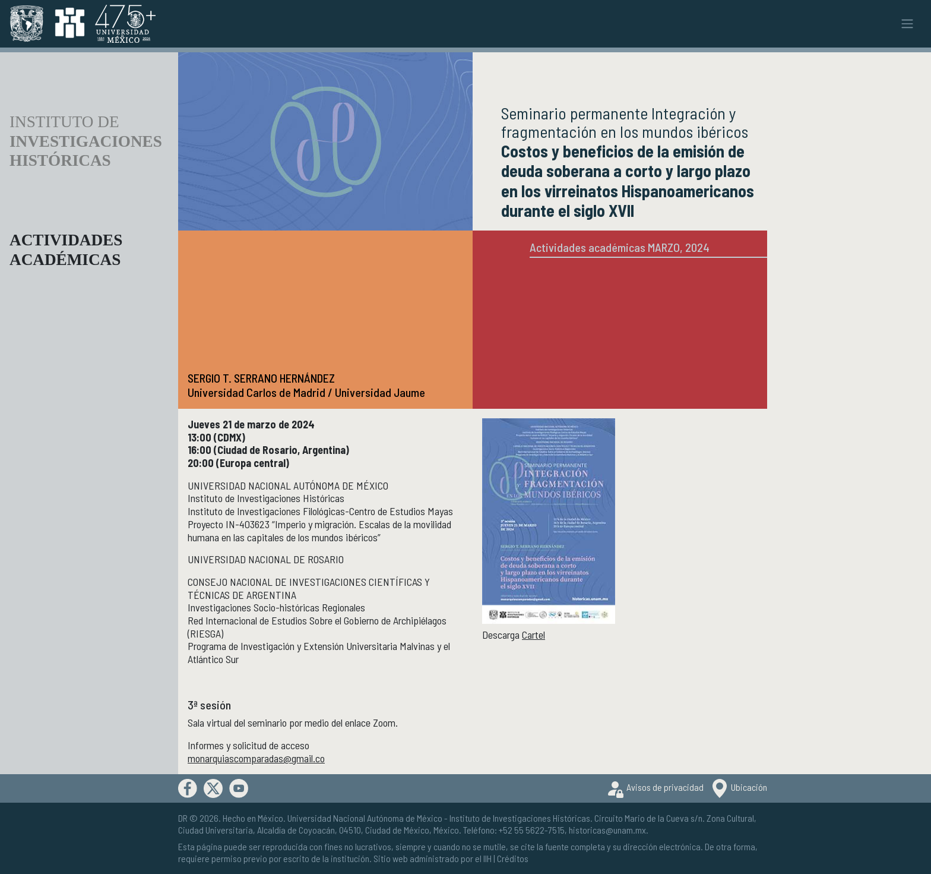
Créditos (512, 858)
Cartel (533, 634)
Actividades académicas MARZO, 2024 (620, 247)
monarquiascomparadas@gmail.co (256, 758)
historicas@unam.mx (607, 829)
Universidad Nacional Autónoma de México (364, 817)
